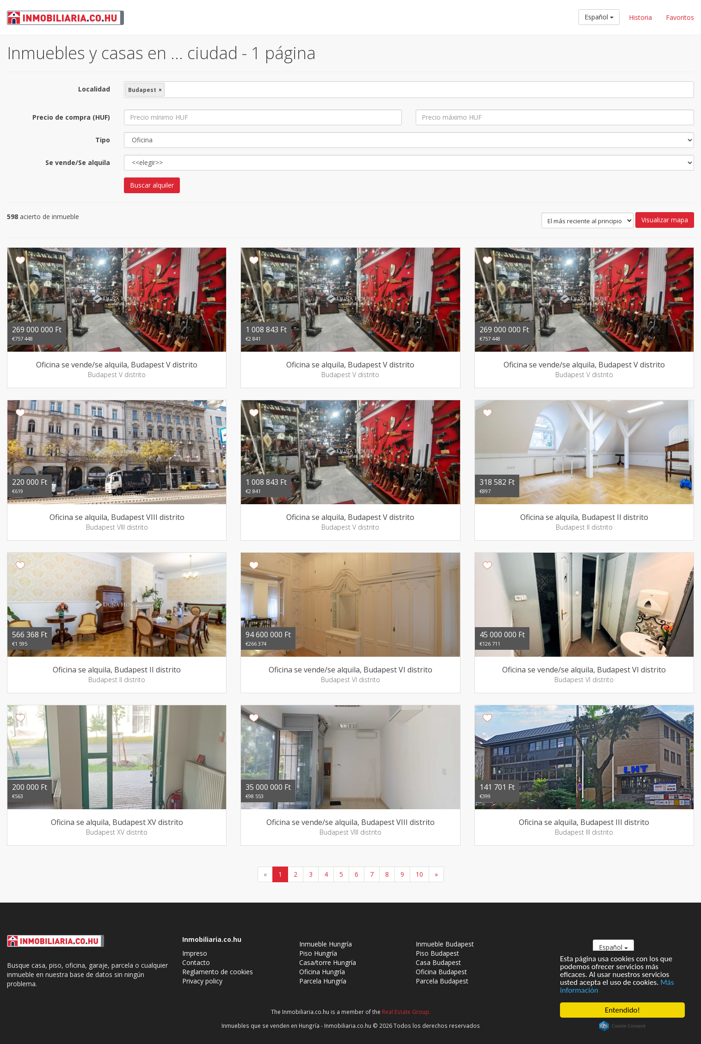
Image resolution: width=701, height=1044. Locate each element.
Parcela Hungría (322, 981)
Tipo (102, 139)
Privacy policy (202, 981)
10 (419, 874)
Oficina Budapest (441, 971)
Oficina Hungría (322, 971)
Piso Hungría (318, 953)
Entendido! (622, 1010)
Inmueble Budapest (445, 944)
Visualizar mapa (664, 219)
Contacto (196, 962)
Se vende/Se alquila (77, 162)
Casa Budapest (438, 962)
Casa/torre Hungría (327, 962)
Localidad (94, 89)
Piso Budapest (437, 953)
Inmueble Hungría (325, 944)
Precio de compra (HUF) (71, 117)
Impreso (194, 953)
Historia (640, 17)
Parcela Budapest (442, 981)
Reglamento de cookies (217, 971)
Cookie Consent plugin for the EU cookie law (622, 1026)
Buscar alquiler (152, 185)
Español (599, 16)
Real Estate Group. (406, 1011)
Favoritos (680, 17)
